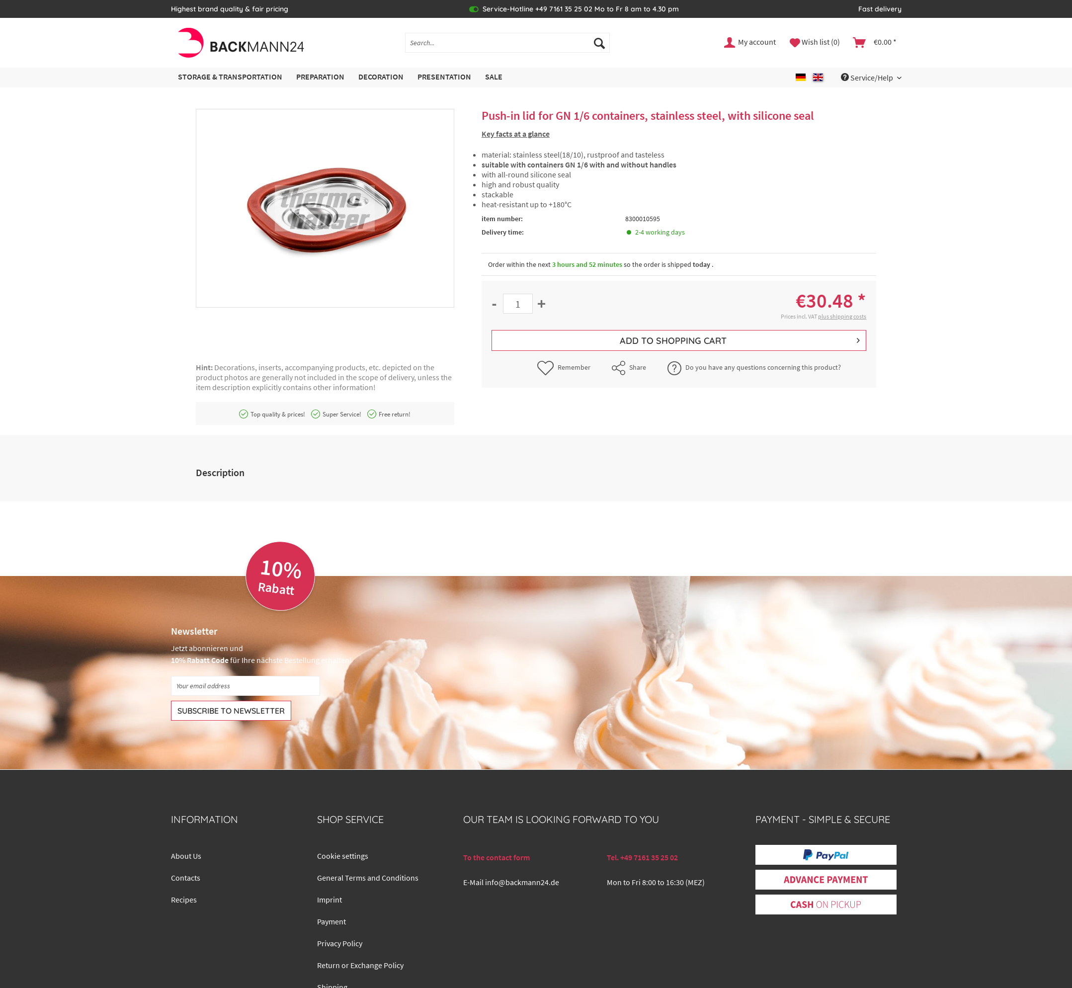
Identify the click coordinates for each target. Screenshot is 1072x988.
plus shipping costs (842, 316)
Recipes (184, 900)
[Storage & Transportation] (230, 77)
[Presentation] (444, 77)
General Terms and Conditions (367, 878)
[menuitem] (507, 47)
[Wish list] (815, 43)
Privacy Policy (339, 943)
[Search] (599, 43)
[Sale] (493, 77)
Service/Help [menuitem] (868, 77)
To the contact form (496, 857)
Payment (331, 921)
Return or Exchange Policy (360, 965)
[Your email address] (245, 686)
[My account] (750, 43)
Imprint (329, 900)
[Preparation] (320, 77)
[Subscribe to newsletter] (231, 711)
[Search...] (507, 43)
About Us (186, 856)
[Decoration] (381, 77)
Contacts (185, 878)
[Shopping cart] (875, 43)
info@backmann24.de (522, 882)
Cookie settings (342, 856)
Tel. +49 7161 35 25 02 (642, 857)
